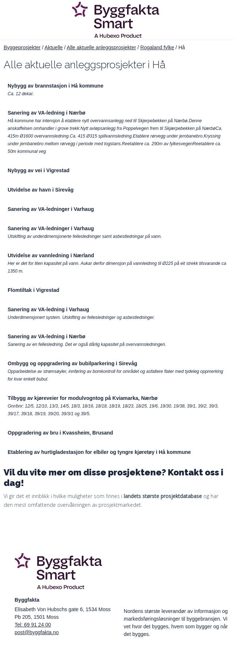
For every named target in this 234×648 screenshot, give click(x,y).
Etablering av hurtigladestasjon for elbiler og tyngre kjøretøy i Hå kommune (99, 452)
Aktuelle (54, 47)
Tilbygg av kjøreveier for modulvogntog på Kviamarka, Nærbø (83, 398)
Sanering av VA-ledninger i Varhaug (51, 209)
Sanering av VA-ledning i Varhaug (48, 309)
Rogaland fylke (157, 47)
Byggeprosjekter (22, 47)
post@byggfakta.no (37, 632)
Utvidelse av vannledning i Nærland (51, 255)
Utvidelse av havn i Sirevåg (41, 190)
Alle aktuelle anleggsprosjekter (101, 47)
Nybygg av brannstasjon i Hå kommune (55, 86)
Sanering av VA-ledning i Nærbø (46, 113)
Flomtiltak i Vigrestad (33, 290)
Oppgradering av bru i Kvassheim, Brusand (60, 433)
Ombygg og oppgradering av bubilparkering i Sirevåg (72, 363)
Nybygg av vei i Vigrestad (38, 170)
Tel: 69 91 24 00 (33, 625)
